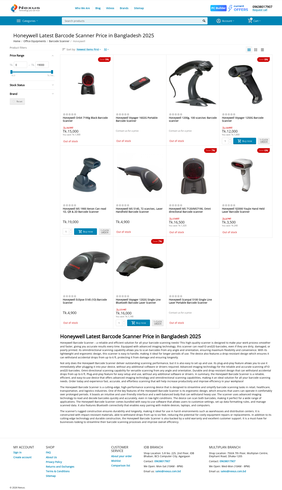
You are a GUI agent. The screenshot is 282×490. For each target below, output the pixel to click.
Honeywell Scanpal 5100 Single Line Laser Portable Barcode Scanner (190, 301)
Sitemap (139, 8)
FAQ (48, 452)
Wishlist (116, 461)
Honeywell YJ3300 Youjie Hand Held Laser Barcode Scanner (243, 210)
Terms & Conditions (58, 471)
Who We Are (82, 8)
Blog (98, 8)
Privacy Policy (54, 462)
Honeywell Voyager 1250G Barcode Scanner (242, 119)
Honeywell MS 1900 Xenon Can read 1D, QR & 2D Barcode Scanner (84, 210)
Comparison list (120, 465)
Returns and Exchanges (60, 466)
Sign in (17, 452)
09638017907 (262, 7)
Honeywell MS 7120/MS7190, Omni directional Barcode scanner (190, 210)
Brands (124, 8)
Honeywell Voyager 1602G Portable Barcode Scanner (137, 119)
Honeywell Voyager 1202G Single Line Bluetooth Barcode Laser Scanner (138, 301)
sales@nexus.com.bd (168, 471)
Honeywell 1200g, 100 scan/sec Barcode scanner (193, 119)
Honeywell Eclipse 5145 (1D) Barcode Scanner (85, 301)
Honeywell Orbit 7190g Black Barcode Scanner (85, 119)
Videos (110, 8)
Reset (17, 101)
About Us (51, 457)
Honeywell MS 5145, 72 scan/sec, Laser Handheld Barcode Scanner (139, 210)
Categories (30, 20)
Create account (22, 457)
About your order (121, 456)
